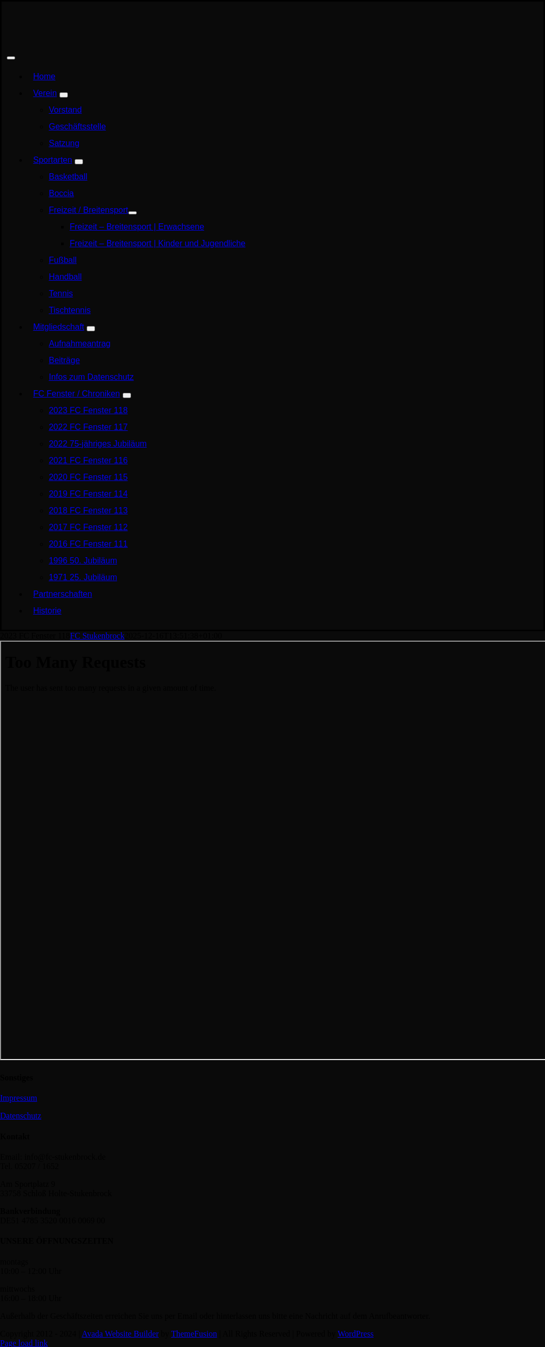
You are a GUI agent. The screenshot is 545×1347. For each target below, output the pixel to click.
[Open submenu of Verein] (64, 95)
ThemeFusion (194, 1333)
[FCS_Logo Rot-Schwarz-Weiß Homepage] (35, 35)
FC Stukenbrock (97, 635)
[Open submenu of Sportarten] (79, 161)
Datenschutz (20, 1115)
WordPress (356, 1333)
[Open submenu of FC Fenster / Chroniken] (127, 395)
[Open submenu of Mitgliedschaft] (91, 328)
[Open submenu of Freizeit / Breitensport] (132, 212)
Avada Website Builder (120, 1333)
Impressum (18, 1097)
